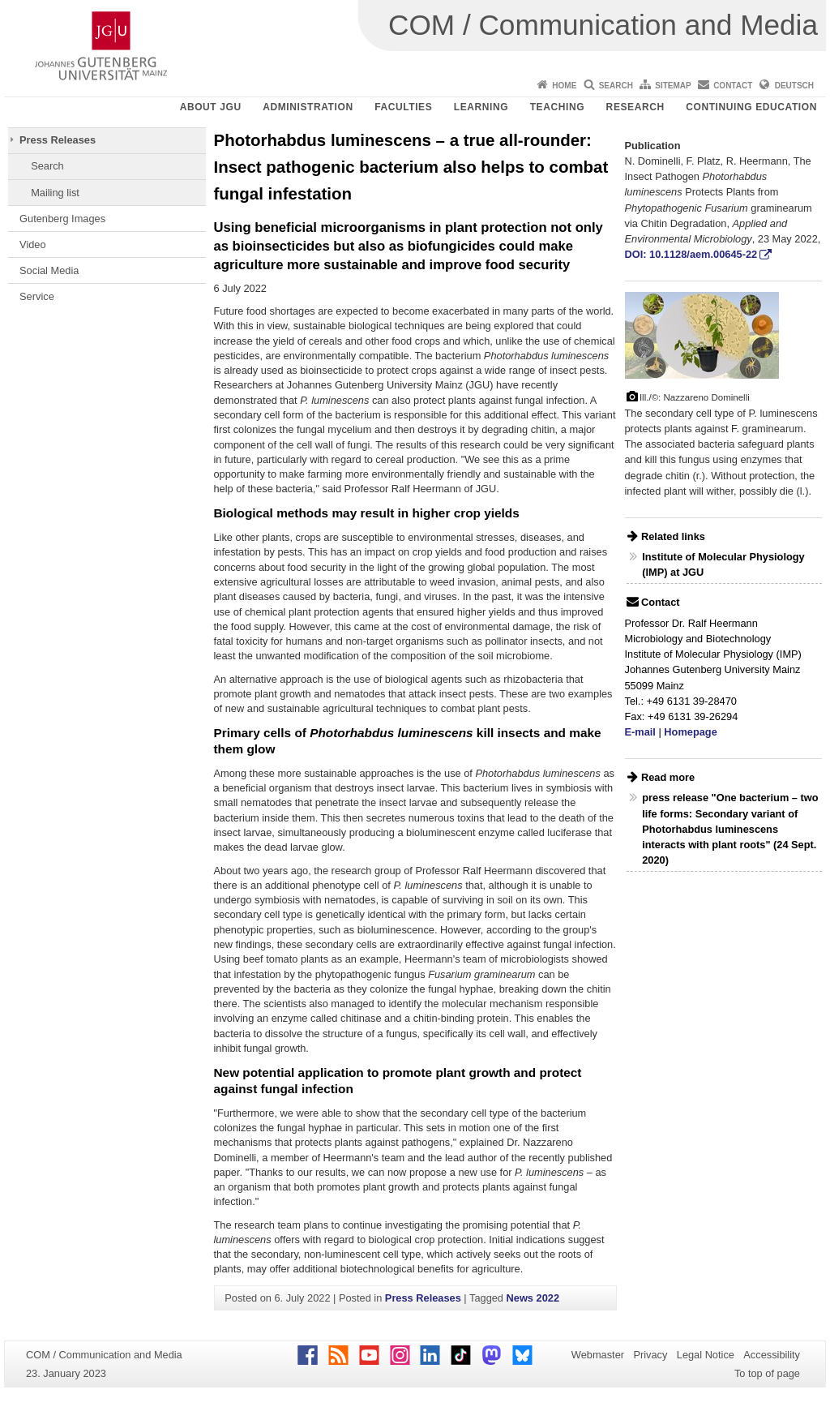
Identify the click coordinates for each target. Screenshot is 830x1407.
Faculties (403, 107)
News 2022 (533, 1298)
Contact (732, 85)
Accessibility (771, 1355)
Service (36, 296)
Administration (308, 107)
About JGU (211, 107)
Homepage (690, 732)
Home (564, 85)
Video (32, 244)
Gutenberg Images (62, 218)
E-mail (640, 732)
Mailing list (55, 193)
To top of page (767, 1373)
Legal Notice (705, 1355)
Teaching (557, 107)
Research (635, 107)
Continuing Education (751, 107)
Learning (481, 107)
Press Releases (57, 140)
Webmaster (597, 1355)
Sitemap (673, 85)
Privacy (650, 1355)
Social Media (49, 270)
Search (616, 85)
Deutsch (794, 85)
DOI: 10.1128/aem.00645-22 (691, 254)
